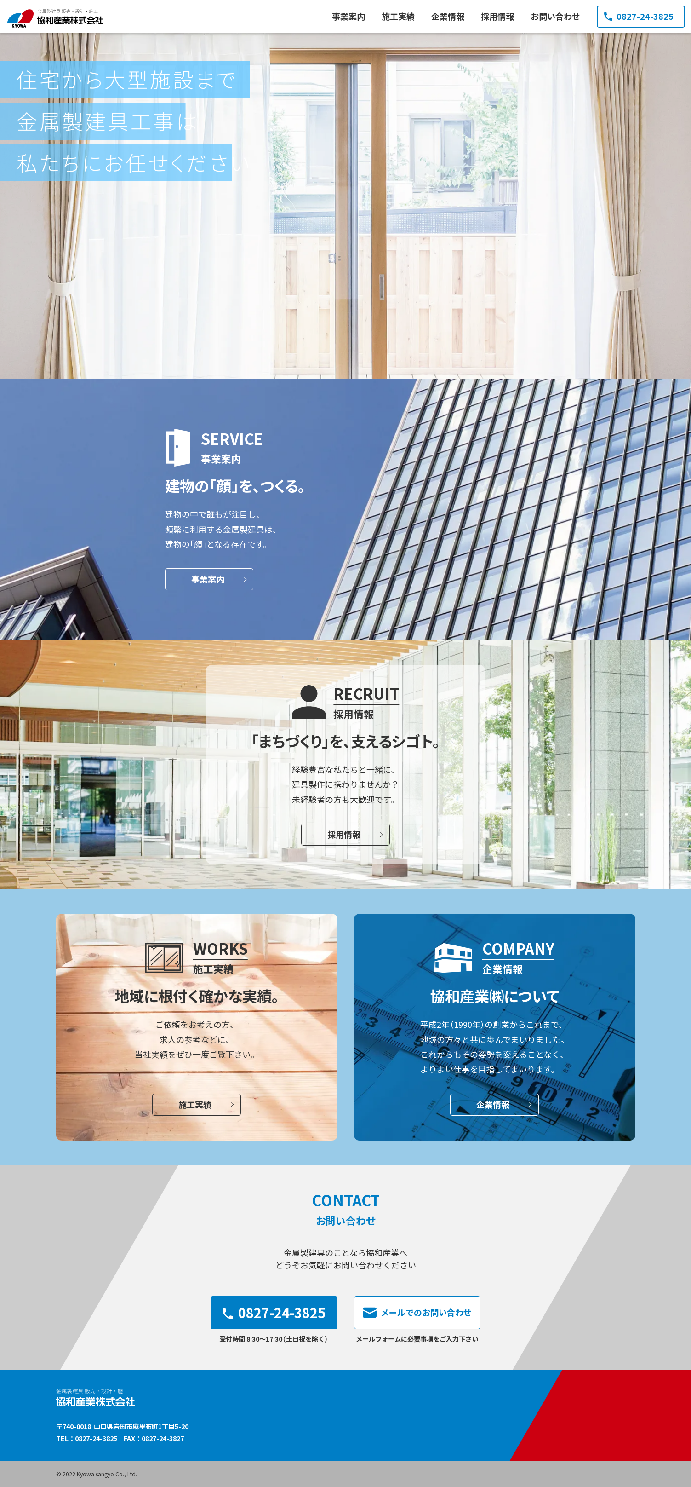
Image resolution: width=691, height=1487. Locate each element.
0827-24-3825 (639, 16)
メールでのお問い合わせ (417, 1313)
